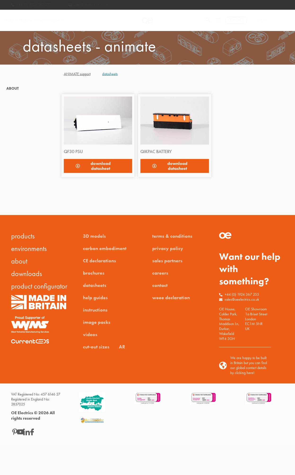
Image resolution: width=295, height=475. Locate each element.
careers (160, 273)
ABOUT (43, 20)
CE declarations (99, 261)
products (23, 236)
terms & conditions (172, 236)
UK (261, 20)
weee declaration (171, 298)
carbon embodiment (104, 248)
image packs (96, 322)
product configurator (39, 286)
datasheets (94, 285)
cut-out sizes (96, 347)
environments (29, 248)
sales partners (167, 261)
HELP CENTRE (28, 20)
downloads (26, 273)
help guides (95, 298)
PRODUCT (11, 20)
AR (122, 347)
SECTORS (57, 20)
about (19, 261)
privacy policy (167, 248)
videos (90, 334)
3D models (94, 236)
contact (160, 285)
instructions (95, 310)
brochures (93, 273)
